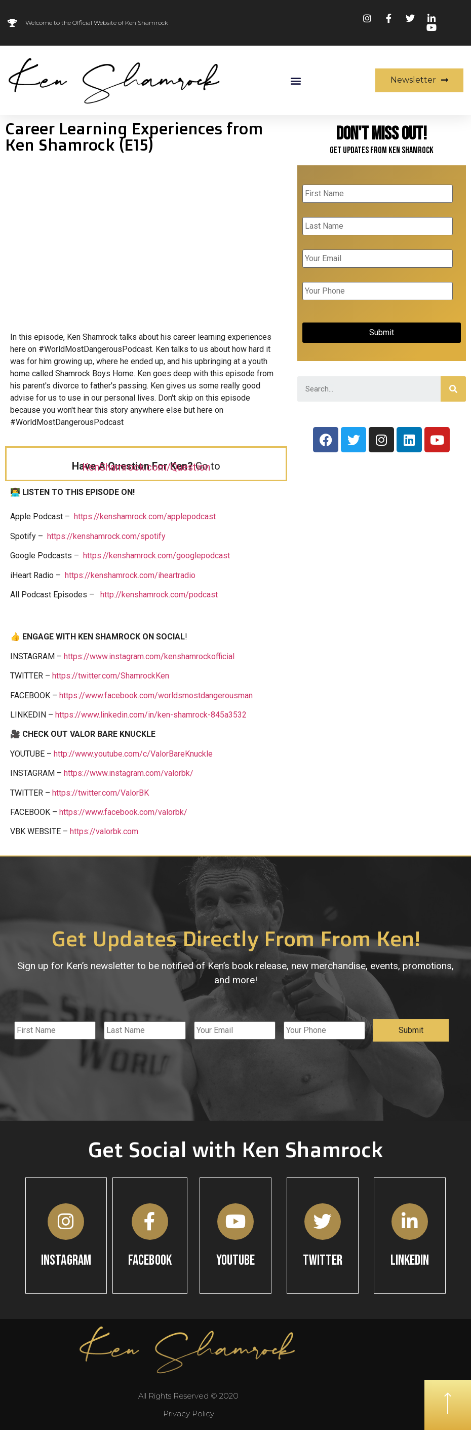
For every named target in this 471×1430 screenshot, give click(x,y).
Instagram (66, 1260)
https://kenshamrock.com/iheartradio (130, 575)
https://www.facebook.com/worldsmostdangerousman (156, 695)
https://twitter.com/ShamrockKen (110, 676)
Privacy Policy (188, 1413)
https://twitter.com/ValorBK (100, 793)
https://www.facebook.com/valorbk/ (123, 812)
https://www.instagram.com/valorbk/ (128, 773)
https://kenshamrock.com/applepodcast (145, 516)
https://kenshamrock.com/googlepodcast (156, 555)
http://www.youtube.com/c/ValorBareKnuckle (133, 754)
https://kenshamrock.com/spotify (106, 536)
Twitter (323, 1260)
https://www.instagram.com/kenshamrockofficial (149, 656)
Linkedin (409, 1260)
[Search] (453, 389)
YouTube (235, 1260)
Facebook (150, 1260)
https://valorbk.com (104, 831)
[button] (295, 80)
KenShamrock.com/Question (146, 467)
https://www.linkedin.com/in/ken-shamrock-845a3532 (151, 715)
